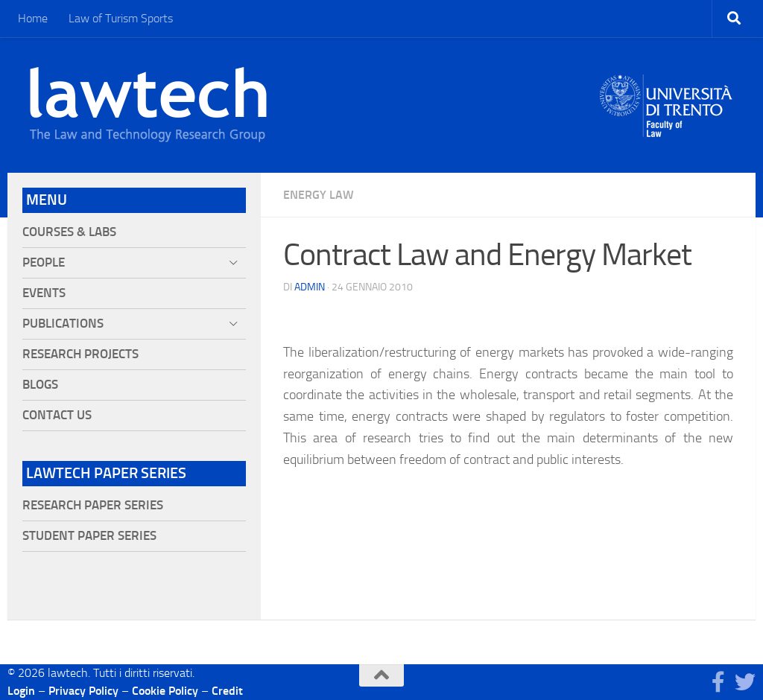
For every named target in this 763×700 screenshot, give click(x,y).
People (43, 262)
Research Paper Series (92, 505)
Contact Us (57, 415)
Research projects (80, 354)
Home (33, 18)
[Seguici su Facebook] (718, 682)
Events (44, 293)
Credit (227, 691)
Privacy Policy (83, 691)
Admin (309, 287)
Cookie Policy (165, 691)
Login (21, 691)
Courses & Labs (69, 232)
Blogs (40, 385)
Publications (63, 323)
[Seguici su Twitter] (745, 682)
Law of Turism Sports (121, 18)
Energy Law (318, 195)
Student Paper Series (89, 536)
